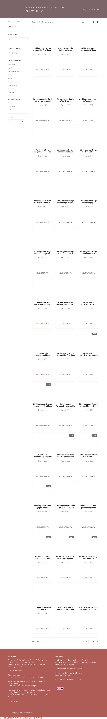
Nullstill (12, 26)
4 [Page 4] (93, 641)
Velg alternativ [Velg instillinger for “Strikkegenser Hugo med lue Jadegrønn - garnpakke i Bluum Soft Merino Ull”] (42, 273)
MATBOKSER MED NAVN (34, 11)
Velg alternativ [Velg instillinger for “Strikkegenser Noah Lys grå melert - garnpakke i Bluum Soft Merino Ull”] (42, 527)
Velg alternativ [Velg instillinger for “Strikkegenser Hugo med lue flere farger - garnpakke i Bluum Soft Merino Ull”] (65, 324)
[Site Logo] (14, 9)
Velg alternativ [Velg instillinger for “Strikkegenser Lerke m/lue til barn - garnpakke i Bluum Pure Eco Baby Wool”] (65, 120)
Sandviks (58, 660)
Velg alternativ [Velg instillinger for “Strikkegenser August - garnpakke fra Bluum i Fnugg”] (65, 375)
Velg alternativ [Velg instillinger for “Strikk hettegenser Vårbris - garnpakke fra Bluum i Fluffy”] (65, 629)
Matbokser (11, 106)
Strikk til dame (12, 85)
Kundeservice (14, 701)
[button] (84, 9)
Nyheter (10, 68)
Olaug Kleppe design (14, 71)
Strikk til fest (11, 64)
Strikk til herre (12, 89)
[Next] (97, 641)
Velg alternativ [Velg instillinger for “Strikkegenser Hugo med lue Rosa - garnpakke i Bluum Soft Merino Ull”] (88, 273)
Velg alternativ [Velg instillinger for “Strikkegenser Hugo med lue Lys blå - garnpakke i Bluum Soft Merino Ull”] (65, 273)
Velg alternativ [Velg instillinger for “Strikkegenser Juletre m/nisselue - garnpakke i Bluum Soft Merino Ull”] (88, 120)
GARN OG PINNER (57, 7)
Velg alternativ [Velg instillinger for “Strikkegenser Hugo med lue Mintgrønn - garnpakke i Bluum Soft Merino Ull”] (42, 324)
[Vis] (88, 22)
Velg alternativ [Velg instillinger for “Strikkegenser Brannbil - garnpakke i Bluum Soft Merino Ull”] (88, 629)
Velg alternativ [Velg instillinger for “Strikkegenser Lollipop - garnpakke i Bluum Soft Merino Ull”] (65, 527)
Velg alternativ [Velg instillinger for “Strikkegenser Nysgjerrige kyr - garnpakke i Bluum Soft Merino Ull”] (88, 324)
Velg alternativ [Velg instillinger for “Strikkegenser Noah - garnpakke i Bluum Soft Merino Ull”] (88, 527)
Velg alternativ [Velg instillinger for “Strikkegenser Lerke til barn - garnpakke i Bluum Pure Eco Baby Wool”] (42, 120)
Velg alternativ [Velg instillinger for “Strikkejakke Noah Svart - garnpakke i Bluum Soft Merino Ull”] (42, 578)
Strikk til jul (11, 92)
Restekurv (11, 110)
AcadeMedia (77, 669)
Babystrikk (11, 75)
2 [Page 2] (86, 641)
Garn (9, 103)
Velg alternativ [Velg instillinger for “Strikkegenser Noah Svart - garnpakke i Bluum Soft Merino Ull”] (65, 476)
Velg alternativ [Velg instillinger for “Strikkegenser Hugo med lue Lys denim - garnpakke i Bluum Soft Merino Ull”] (65, 222)
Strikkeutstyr (12, 96)
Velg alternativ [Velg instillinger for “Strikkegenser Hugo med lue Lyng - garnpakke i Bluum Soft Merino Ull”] (88, 222)
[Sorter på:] (49, 22)
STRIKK (29, 7)
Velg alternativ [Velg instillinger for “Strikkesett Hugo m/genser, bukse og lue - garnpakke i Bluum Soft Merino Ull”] (42, 171)
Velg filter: (13, 53)
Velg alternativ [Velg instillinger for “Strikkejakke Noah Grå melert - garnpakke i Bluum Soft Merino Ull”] (65, 578)
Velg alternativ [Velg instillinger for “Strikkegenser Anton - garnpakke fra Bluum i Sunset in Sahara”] (42, 70)
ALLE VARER (94, 9)
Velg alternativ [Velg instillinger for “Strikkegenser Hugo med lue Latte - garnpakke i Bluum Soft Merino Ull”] (88, 171)
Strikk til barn (12, 82)
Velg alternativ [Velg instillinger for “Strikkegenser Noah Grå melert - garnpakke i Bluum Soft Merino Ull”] (88, 476)
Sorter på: (36, 22)
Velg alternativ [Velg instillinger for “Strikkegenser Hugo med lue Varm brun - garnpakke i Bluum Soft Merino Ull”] (42, 222)
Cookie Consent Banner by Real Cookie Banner (21, 718)
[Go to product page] (42, 36)
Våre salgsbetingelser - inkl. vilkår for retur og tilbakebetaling (26, 682)
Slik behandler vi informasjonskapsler (23, 686)
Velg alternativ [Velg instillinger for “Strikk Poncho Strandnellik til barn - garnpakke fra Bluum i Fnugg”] (42, 375)
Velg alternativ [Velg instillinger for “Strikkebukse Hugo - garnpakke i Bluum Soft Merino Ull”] (65, 171)
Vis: (83, 22)
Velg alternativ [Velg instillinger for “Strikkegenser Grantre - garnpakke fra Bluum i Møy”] (42, 425)
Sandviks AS (28, 713)
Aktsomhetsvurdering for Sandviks (68, 679)
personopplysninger (63, 675)
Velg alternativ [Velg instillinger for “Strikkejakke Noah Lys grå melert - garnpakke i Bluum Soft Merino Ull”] (88, 578)
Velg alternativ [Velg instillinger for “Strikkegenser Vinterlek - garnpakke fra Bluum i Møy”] (88, 375)
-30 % (10, 78)
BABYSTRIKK (41, 7)
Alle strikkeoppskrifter (15, 99)
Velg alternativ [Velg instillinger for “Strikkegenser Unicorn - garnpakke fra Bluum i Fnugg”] (88, 425)
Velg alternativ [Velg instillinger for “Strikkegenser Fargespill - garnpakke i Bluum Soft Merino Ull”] (65, 425)
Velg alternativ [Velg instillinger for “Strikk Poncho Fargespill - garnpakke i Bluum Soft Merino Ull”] (42, 476)
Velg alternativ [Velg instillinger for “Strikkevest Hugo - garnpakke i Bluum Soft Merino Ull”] (88, 70)
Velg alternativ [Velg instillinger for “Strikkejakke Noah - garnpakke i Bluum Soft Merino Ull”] (42, 629)
